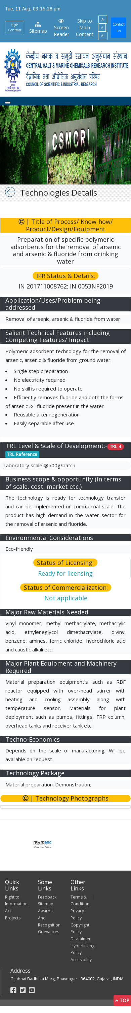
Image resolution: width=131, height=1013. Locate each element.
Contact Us (119, 27)
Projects (12, 918)
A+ (103, 35)
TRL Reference (22, 454)
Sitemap (38, 28)
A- (102, 19)
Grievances (48, 932)
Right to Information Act (16, 904)
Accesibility (81, 960)
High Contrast (14, 27)
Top (122, 1000)
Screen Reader (61, 28)
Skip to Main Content (84, 27)
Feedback (47, 897)
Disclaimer (81, 939)
